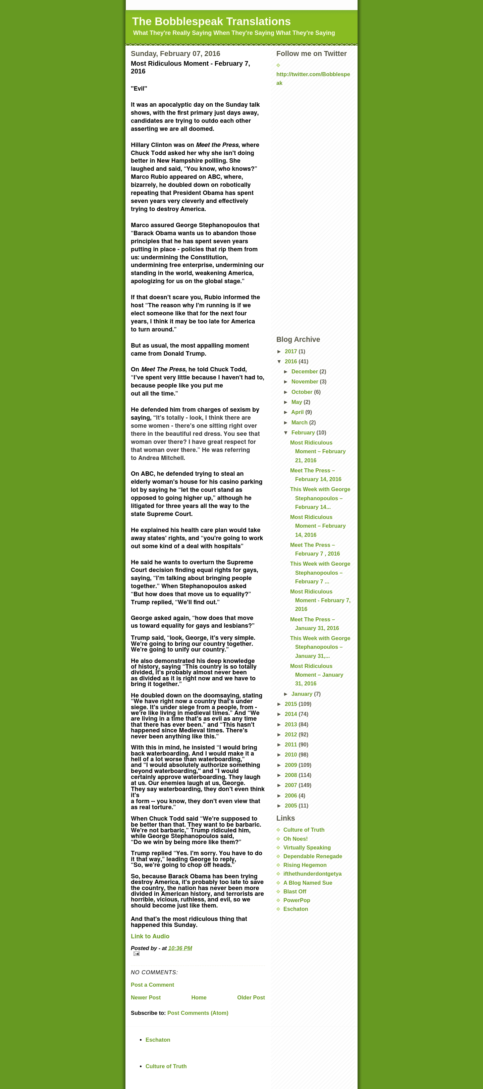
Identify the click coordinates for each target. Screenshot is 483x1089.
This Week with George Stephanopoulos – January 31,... (320, 647)
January (302, 694)
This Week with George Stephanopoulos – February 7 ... (320, 572)
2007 (292, 785)
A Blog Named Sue (307, 883)
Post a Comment (152, 985)
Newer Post (146, 997)
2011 (292, 744)
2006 (292, 795)
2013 (292, 724)
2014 (292, 714)
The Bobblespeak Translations (211, 21)
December (305, 371)
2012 (292, 734)
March (300, 422)
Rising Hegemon (305, 865)
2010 (292, 754)
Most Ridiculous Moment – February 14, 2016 (318, 525)
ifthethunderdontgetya (312, 874)
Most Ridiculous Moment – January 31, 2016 (316, 674)
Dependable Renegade (312, 856)
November (305, 381)
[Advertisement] (309, 108)
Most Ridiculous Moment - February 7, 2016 (320, 600)
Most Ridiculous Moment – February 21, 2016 (318, 451)
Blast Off (294, 891)
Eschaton (295, 909)
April (298, 412)
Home (198, 997)
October (302, 392)
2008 (292, 775)
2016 (292, 361)
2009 (292, 765)
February (304, 432)
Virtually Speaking (307, 847)
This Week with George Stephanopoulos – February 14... (320, 498)
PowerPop (296, 900)
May (297, 402)
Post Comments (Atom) (197, 1013)
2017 (292, 351)
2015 (292, 704)
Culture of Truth (304, 830)
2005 (292, 805)
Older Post (251, 997)
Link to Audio (150, 937)
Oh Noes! (295, 839)
